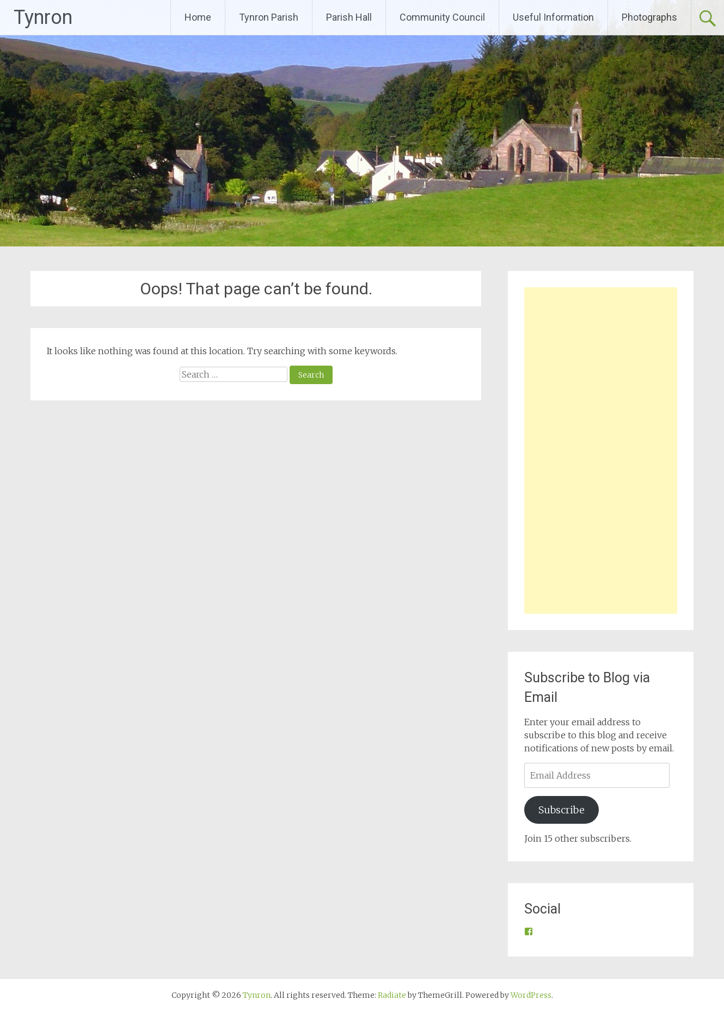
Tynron (43, 17)
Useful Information (553, 17)
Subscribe (561, 810)
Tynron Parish (268, 17)
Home (198, 17)
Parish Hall (349, 17)
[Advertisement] (600, 450)
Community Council (442, 17)
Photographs (649, 17)
